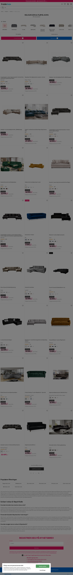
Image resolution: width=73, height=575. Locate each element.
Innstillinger (43, 570)
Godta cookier (42, 566)
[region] (26, 568)
